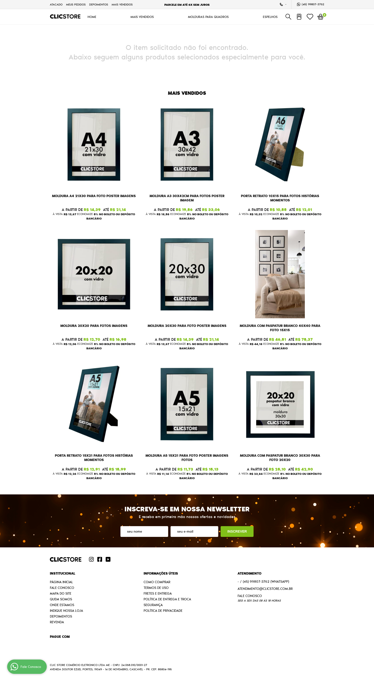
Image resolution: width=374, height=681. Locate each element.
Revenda (57, 622)
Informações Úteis (161, 573)
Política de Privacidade (163, 610)
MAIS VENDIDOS (122, 4)
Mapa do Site (60, 593)
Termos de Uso (156, 587)
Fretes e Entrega (158, 593)
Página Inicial (61, 582)
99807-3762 (313, 4)
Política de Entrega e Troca (167, 599)
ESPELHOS (270, 17)
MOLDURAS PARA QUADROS (208, 17)
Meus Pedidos (76, 4)
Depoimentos (98, 4)
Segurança (153, 604)
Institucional (62, 573)
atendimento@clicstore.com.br (265, 588)
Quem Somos (61, 599)
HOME (92, 17)
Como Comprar (157, 582)
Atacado (56, 4)
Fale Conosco (62, 587)
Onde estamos (62, 604)
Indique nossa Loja (66, 610)
